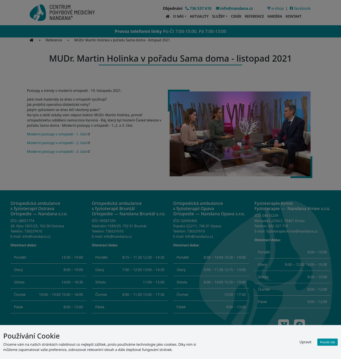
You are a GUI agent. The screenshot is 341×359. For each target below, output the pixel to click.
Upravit (305, 342)
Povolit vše (327, 342)
